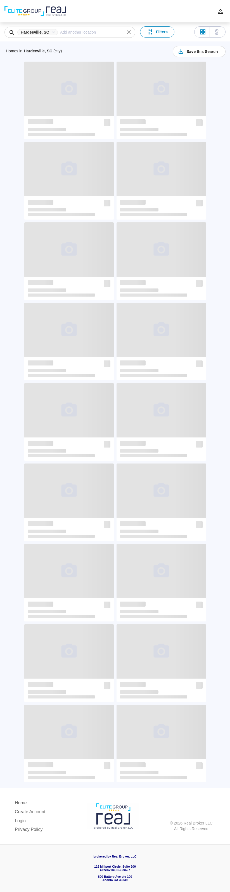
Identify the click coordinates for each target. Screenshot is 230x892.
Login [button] (20, 820)
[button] (38, 32)
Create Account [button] (30, 811)
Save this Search (197, 51)
